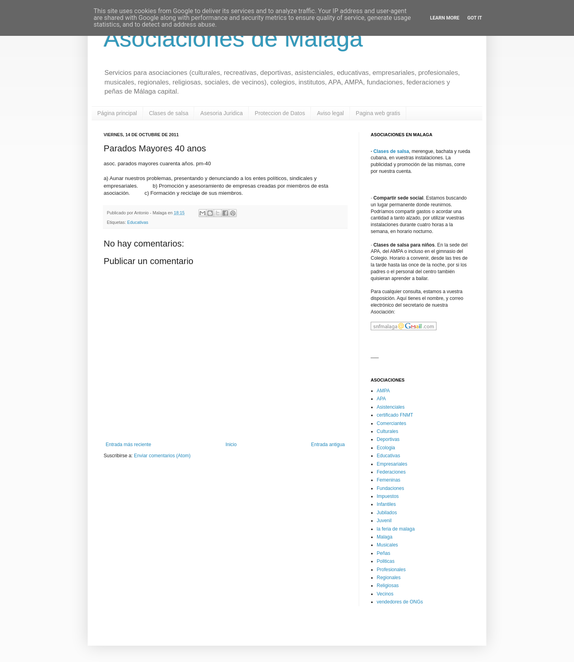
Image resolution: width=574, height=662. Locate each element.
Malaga (384, 537)
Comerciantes (391, 423)
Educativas (137, 222)
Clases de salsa (169, 113)
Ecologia (386, 447)
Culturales (387, 431)
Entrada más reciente (128, 444)
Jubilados (387, 512)
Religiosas (388, 585)
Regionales (389, 577)
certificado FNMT (395, 415)
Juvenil (384, 520)
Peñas (383, 553)
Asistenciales (391, 407)
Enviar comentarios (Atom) (162, 455)
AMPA (383, 391)
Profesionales (391, 569)
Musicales (387, 545)
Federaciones (391, 472)
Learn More (445, 18)
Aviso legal (330, 113)
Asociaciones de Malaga (233, 38)
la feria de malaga (396, 529)
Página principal (117, 113)
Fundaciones (390, 488)
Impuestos (388, 496)
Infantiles (386, 504)
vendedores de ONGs (400, 602)
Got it (474, 18)
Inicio (231, 444)
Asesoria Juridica (221, 113)
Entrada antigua (328, 444)
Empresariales (392, 464)
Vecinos (385, 594)
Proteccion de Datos (280, 113)
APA (381, 399)
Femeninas (388, 480)
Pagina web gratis (378, 113)
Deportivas (388, 439)
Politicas (386, 561)
